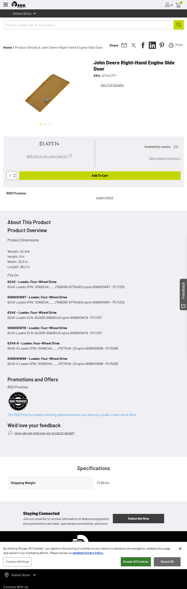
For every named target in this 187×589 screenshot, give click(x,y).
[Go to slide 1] (40, 124)
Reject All (167, 567)
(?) (176, 146)
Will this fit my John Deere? (47, 156)
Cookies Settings (17, 567)
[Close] (180, 554)
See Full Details (112, 85)
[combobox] (93, 25)
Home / (8, 47)
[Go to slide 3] (50, 124)
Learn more (104, 197)
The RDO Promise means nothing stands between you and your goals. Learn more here (71, 415)
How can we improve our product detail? (44, 433)
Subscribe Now (138, 518)
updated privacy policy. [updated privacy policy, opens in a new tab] (88, 558)
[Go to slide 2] (45, 124)
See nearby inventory (165, 158)
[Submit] (179, 25)
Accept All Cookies (136, 567)
